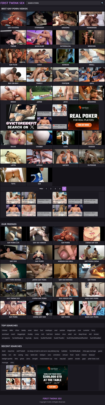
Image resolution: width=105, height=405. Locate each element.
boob (77, 355)
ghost (22, 359)
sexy (26, 355)
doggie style (71, 330)
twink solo (34, 355)
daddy (24, 330)
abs (15, 355)
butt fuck (50, 334)
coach (13, 334)
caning (20, 355)
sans (49, 355)
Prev (41, 189)
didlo (11, 330)
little (16, 359)
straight (35, 359)
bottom (57, 334)
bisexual (92, 355)
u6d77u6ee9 (21, 351)
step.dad (63, 359)
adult (70, 334)
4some (36, 338)
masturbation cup (46, 359)
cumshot (86, 330)
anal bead (5, 334)
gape (84, 359)
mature (84, 355)
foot (41, 330)
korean (96, 334)
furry (93, 330)
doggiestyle (21, 334)
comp (37, 334)
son (10, 355)
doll (90, 334)
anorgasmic (6, 338)
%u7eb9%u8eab (17, 338)
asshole (62, 330)
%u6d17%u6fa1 (59, 338)
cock (79, 330)
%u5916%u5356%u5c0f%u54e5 (77, 338)
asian (30, 330)
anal (55, 330)
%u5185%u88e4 (95, 338)
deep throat (83, 334)
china (17, 330)
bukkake (64, 351)
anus (64, 334)
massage (5, 363)
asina (28, 359)
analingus (48, 330)
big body (28, 338)
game (100, 351)
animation (56, 355)
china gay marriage (89, 351)
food (71, 355)
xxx (75, 334)
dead (3, 351)
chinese (4, 330)
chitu (12, 363)
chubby (30, 334)
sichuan (65, 355)
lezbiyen (42, 355)
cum (42, 334)
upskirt (70, 359)
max (55, 359)
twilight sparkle (7, 359)
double (77, 359)
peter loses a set (93, 359)
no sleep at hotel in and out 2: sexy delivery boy (43, 351)
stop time (11, 351)
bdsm (36, 330)
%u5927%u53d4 (46, 338)
